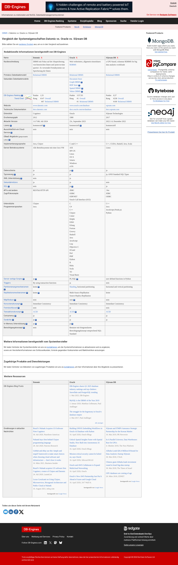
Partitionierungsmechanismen (16, 287)
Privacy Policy (58, 537)
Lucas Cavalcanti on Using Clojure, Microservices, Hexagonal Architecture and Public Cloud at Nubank (49, 482)
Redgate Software (168, 15)
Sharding (73, 287)
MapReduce (9, 300)
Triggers (7, 283)
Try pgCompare (161, 80)
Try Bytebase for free (161, 101)
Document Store (76, 79)
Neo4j (76, 27)
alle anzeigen (99, 423)
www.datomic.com (40, 105)
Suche (123, 21)
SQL (5, 186)
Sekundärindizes (11, 182)
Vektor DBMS (75, 91)
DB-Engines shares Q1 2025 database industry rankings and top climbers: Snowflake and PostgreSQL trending (84, 389)
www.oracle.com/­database (80, 105)
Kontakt (70, 537)
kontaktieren (52, 347)
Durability (8, 320)
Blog (99, 21)
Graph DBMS (75, 82)
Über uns (25, 537)
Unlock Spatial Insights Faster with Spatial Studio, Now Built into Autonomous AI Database (86, 443)
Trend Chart (19, 98)
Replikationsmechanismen (15, 293)
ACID (35, 312)
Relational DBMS (40, 75)
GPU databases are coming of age (119, 473)
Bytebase (87, 27)
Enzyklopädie (86, 21)
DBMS (4, 33)
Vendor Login (137, 21)
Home (37, 21)
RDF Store (74, 85)
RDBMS (73, 65)
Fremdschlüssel (10, 308)
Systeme (72, 21)
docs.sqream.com (112, 109)
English (173, 3)
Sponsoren (111, 21)
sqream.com (110, 105)
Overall (48, 98)
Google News (62, 494)
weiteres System (26, 44)
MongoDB (99, 27)
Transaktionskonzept (12, 312)
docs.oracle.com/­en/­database (80, 109)
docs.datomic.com (40, 109)
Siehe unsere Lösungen (134, 545)
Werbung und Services (40, 537)
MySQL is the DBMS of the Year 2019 (84, 400)
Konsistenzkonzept (12, 304)
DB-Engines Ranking (54, 21)
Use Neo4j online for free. (161, 123)
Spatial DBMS (75, 88)
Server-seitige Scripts (13, 279)
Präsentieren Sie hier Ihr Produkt (161, 132)
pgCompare (152, 70)
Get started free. (161, 52)
